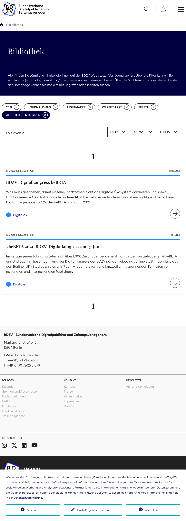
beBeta (147, 107)
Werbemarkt (115, 107)
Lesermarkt (80, 107)
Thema (165, 132)
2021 (12, 107)
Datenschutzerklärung (28, 497)
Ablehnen (33, 510)
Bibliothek (16, 25)
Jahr (114, 132)
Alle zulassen (153, 510)
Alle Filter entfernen (27, 115)
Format (139, 132)
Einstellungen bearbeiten (93, 510)
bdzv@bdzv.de (26, 355)
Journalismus (43, 107)
